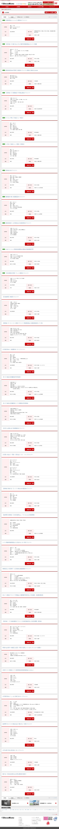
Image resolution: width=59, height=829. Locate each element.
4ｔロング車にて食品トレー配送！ (15, 117)
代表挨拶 (20, 820)
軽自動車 (5, 809)
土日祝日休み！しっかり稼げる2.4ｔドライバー (15, 696)
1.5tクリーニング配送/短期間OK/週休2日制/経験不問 (19, 249)
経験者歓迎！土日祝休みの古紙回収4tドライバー (18, 223)
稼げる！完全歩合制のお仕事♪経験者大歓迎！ (15, 774)
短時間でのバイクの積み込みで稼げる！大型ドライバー (17, 724)
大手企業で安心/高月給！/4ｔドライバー (13, 750)
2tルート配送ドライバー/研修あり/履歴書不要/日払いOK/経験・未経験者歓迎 (23, 595)
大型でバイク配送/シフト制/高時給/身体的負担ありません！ (18, 670)
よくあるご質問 (35, 822)
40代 (3, 809)
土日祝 (20, 809)
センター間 (45, 809)
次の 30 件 (55, 797)
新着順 (5, 17)
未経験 (13, 809)
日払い (23, 809)
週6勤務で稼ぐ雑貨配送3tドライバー (15, 196)
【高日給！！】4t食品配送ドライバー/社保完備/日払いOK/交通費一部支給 (22, 621)
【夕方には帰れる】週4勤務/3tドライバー (14, 428)
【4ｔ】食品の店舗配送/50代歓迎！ (12, 377)
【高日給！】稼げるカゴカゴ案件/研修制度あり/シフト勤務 (21, 44)
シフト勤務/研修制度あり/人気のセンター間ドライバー (17, 542)
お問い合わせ (21, 823)
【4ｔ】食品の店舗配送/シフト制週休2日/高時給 (15, 403)
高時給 (28, 809)
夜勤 (25, 809)
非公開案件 (18, 3)
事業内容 (20, 822)
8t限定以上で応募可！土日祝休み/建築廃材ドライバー (17, 568)
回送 (18, 809)
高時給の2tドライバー (11, 170)
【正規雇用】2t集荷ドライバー (11, 296)
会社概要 (20, 819)
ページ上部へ (55, 814)
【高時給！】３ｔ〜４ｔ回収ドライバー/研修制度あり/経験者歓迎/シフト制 (22, 323)
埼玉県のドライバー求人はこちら (24, 825)
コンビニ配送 (34, 809)
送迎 (15, 809)
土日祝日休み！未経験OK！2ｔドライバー (14, 349)
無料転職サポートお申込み (37, 820)
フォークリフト (40, 809)
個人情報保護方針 (35, 823)
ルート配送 (10, 809)
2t (37, 809)
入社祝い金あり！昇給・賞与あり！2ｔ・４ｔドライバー (18, 454)
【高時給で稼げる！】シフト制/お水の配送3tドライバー (17, 488)
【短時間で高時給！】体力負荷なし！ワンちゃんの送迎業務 (18, 515)
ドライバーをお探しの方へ (37, 819)
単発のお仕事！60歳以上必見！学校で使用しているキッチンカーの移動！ (22, 647)
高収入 (53, 809)
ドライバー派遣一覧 (36, 817)
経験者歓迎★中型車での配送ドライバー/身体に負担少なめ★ (22, 70)
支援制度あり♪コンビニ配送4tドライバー (16, 20)
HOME (20, 817)
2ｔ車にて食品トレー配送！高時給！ (15, 144)
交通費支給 (50, 809)
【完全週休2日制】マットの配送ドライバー (17, 273)
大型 (30, 809)
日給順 (12, 17)
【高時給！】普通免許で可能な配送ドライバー (18, 92)
